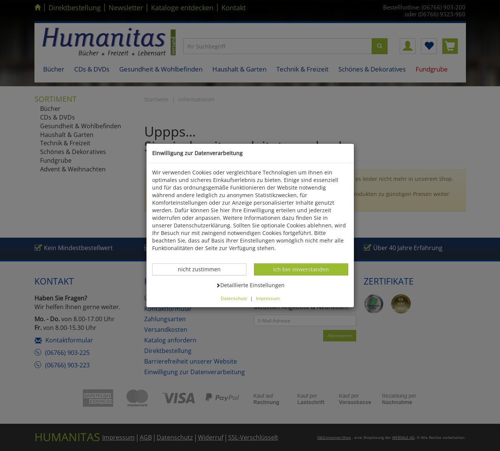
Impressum (268, 298)
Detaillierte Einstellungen (250, 285)
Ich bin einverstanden (301, 269)
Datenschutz (234, 298)
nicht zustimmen (203, 269)
